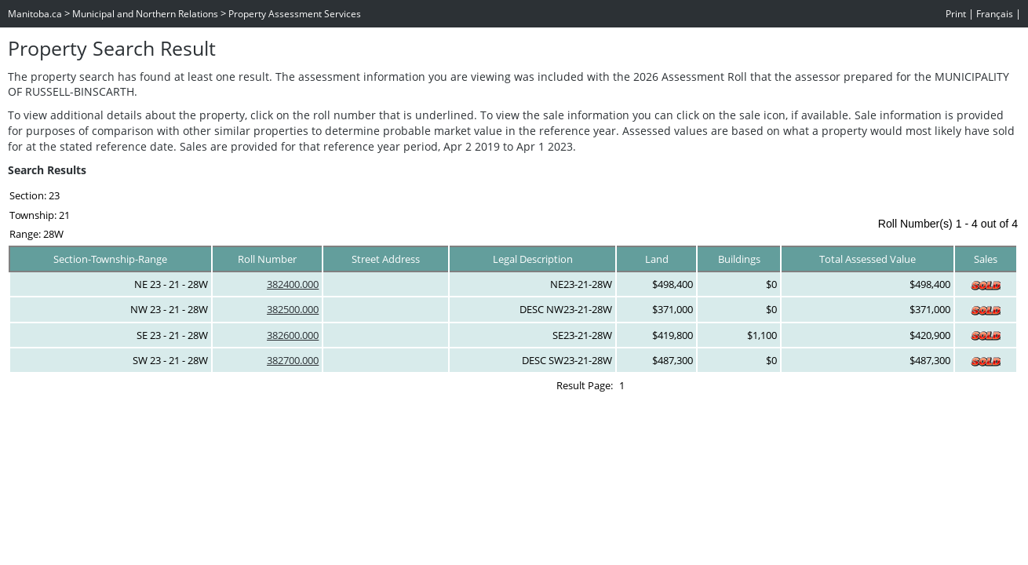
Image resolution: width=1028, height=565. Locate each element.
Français (994, 14)
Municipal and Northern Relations (145, 14)
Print (956, 14)
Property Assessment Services (294, 14)
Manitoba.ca (35, 14)
